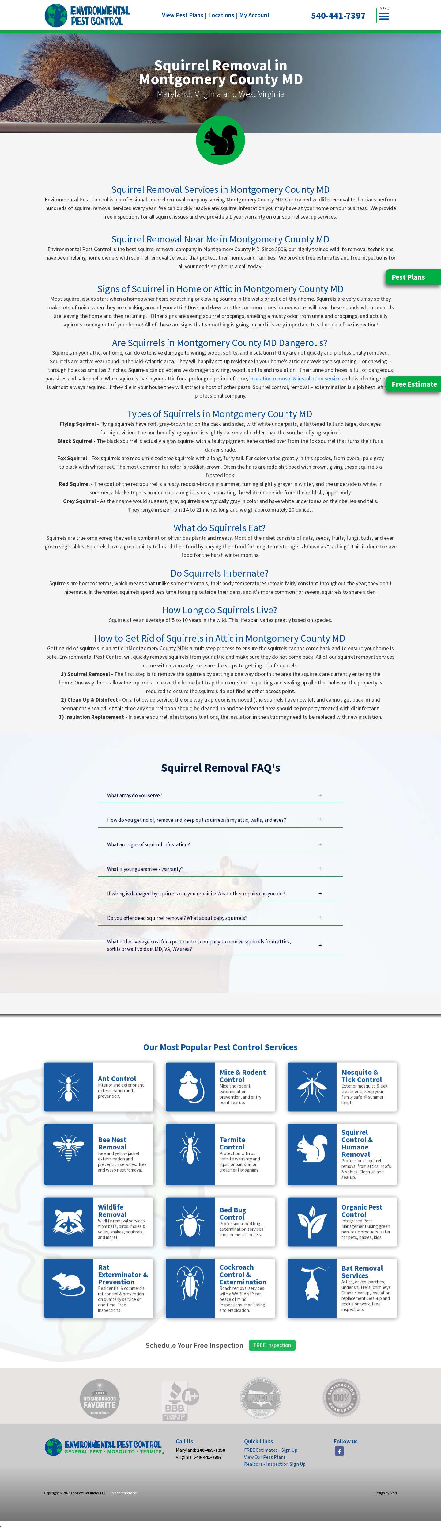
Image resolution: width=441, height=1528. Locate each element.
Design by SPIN (385, 1493)
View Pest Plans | (184, 15)
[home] (87, 15)
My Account (254, 15)
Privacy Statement (123, 1493)
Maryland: (200, 1450)
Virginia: (199, 1457)
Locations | (222, 15)
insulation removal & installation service (295, 378)
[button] (387, 15)
